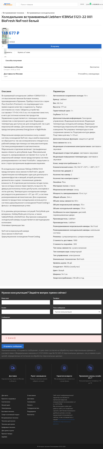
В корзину (55, 46)
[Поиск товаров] (48, 4)
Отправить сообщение (13, 346)
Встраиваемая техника (13, 13)
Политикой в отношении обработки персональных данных (64, 422)
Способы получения (14, 60)
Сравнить (8, 52)
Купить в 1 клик (24, 52)
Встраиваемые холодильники (41, 13)
